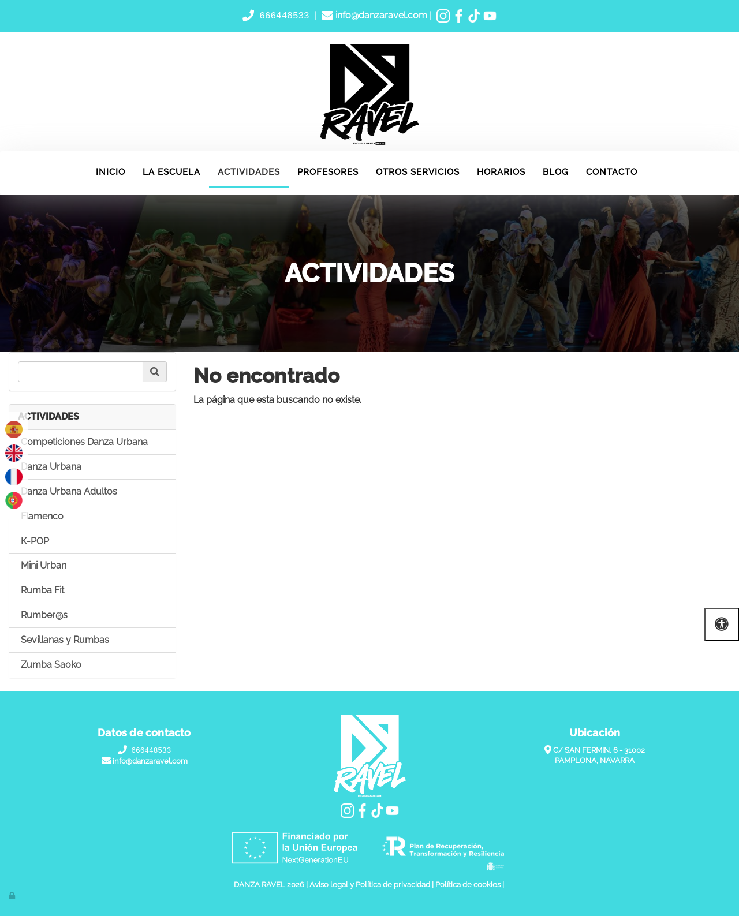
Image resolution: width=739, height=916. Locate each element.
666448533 (284, 15)
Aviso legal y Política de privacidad (369, 885)
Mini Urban (43, 565)
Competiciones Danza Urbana (84, 442)
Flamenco (42, 516)
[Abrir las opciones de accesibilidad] (721, 624)
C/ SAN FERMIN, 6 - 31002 (599, 750)
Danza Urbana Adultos (69, 491)
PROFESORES (328, 172)
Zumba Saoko (51, 664)
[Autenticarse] (13, 895)
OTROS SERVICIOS (418, 172)
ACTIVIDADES (249, 172)
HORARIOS (501, 172)
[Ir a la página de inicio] (6, 165)
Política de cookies (468, 885)
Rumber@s (44, 615)
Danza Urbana (51, 467)
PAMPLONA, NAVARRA (595, 761)
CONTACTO (611, 172)
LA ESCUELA (171, 172)
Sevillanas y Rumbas (65, 639)
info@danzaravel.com (380, 15)
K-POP (35, 541)
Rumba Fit (42, 590)
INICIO (110, 172)
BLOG (556, 172)
